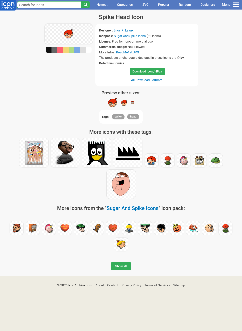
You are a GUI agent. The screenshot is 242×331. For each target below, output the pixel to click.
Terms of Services (157, 285)
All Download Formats (146, 80)
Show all (121, 266)
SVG (145, 4)
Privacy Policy (131, 285)
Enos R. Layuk (123, 30)
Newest (101, 4)
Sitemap (179, 285)
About (99, 285)
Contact (112, 285)
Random (185, 4)
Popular (163, 4)
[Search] (85, 4)
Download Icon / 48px (147, 71)
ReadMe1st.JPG (127, 52)
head (133, 116)
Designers (207, 4)
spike (118, 116)
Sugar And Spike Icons (130, 36)
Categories (125, 4)
